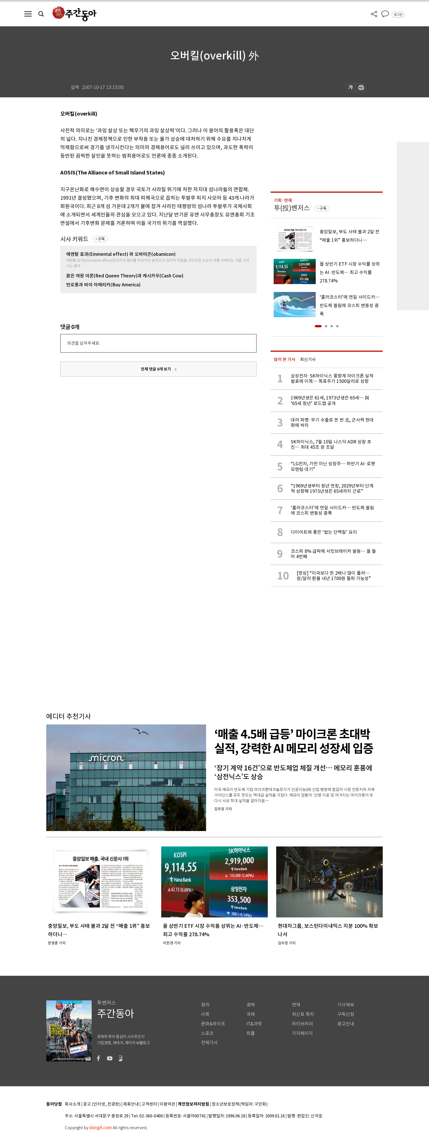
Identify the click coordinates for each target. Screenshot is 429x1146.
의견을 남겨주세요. (83, 343)
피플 (250, 1033)
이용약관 (167, 1104)
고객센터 (149, 1104)
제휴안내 (131, 1104)
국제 (250, 1014)
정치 (205, 1004)
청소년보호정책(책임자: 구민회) (239, 1104)
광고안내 (345, 1024)
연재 (296, 1004)
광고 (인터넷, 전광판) (102, 1104)
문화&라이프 (213, 1024)
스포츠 (207, 1033)
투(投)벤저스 (292, 208)
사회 (205, 1014)
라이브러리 (302, 1024)
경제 (250, 1004)
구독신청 (345, 1014)
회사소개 (72, 1104)
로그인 (398, 15)
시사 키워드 (74, 239)
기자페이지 (302, 1033)
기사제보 (345, 1004)
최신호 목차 (303, 1014)
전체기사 (209, 1042)
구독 (101, 238)
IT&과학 (254, 1024)
